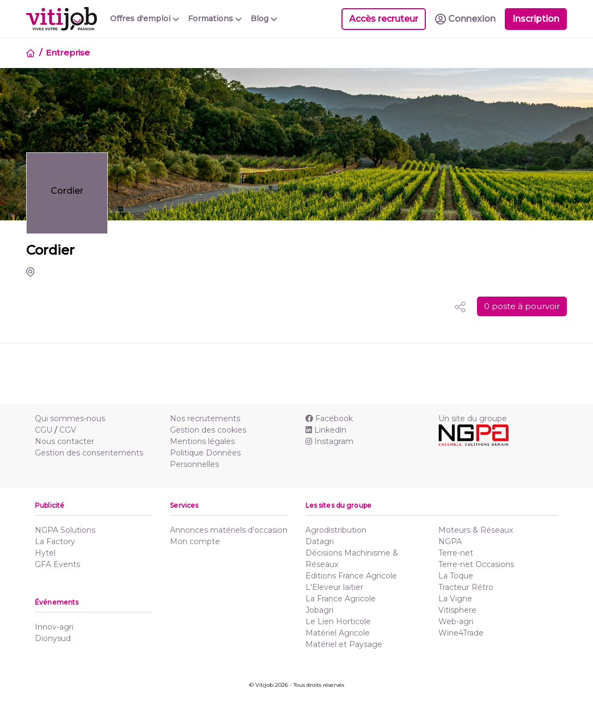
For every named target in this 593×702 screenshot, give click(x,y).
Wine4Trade (461, 633)
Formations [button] (215, 18)
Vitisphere (457, 610)
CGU (43, 430)
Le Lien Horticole (338, 621)
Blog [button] (263, 18)
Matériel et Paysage (343, 644)
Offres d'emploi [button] (144, 18)
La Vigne (455, 599)
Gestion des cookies (208, 430)
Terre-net (455, 553)
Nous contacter (64, 441)
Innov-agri (54, 627)
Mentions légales (202, 441)
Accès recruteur (383, 19)
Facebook (329, 418)
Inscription (535, 19)
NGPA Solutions (65, 530)
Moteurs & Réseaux (475, 530)
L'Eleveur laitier (334, 587)
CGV (67, 430)
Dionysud (53, 638)
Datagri (319, 541)
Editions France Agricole (351, 576)
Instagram (329, 441)
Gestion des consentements (89, 453)
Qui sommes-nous (70, 418)
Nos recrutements (205, 418)
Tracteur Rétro (465, 587)
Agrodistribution (335, 530)
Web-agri (455, 621)
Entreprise (68, 52)
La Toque (455, 576)
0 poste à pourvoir (522, 306)
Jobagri (319, 610)
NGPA (450, 541)
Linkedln (325, 430)
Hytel (45, 553)
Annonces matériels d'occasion (229, 530)
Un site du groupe (472, 418)
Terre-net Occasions (476, 564)
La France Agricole (340, 599)
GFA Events (57, 564)
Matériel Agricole (337, 633)
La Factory (55, 541)
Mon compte (195, 541)
